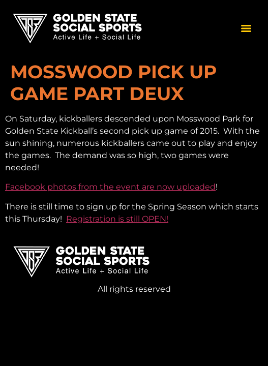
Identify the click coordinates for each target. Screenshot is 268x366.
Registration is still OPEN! (117, 219)
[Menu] (246, 28)
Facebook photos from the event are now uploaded (110, 187)
